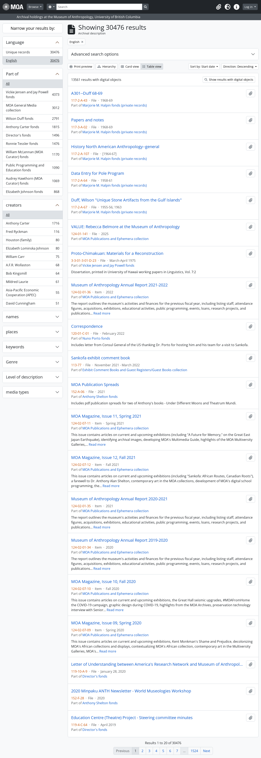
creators (14, 205)
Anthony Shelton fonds (100, 396)
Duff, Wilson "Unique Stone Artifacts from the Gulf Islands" (126, 200)
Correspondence (87, 326)
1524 (194, 751)
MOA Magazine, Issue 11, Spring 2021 (106, 416)
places (12, 331)
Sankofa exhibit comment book (100, 357)
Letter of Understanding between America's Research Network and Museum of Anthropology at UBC (157, 664)
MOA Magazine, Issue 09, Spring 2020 (106, 622)
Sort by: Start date (203, 66)
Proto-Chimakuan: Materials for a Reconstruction (117, 253)
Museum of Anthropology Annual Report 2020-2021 (119, 498)
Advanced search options (95, 54)
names (12, 316)
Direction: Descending (238, 66)
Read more (101, 313)
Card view (130, 66)
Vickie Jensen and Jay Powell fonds (32, 94)
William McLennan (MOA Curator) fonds (32, 154)
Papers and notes (87, 120)
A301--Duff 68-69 (86, 93)
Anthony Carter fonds (32, 127)
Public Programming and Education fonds (32, 167)
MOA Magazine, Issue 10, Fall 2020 (103, 581)
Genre (12, 362)
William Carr (32, 257)
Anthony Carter (32, 224)
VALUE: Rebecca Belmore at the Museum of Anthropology (125, 226)
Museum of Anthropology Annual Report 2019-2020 (119, 540)
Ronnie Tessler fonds (32, 144)
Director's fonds (32, 136)
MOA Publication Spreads (95, 384)
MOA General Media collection (32, 107)
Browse (34, 7)
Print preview (81, 66)
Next (206, 751)
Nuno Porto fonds (96, 338)
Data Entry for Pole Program (97, 173)
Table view (151, 66)
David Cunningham (32, 304)
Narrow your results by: (33, 28)
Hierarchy (106, 66)
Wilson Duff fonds (32, 119)
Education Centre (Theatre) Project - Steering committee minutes (132, 717)
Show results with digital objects (229, 79)
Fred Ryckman (32, 232)
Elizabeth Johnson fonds (32, 192)
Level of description (24, 377)
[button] (218, 6)
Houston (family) (32, 241)
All (8, 83)
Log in (248, 7)
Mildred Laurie (32, 282)
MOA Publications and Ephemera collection (115, 239)
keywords (15, 347)
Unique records (32, 53)
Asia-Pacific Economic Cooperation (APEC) (32, 292)
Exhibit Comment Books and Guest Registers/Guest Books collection (134, 370)
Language (15, 42)
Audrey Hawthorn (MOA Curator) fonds (32, 181)
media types (17, 392)
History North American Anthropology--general (115, 146)
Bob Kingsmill (32, 274)
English (32, 61)
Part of (12, 74)
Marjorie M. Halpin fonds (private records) (114, 105)
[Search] (99, 7)
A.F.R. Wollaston (32, 266)
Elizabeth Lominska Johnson (32, 249)
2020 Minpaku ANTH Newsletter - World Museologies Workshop (131, 691)
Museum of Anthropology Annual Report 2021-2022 (119, 285)
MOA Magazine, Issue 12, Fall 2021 (103, 457)
